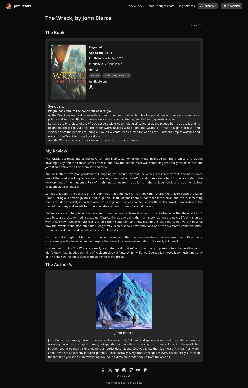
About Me (208, 6)
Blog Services (186, 6)
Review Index (135, 6)
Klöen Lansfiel (134, 382)
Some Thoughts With (161, 6)
